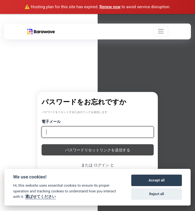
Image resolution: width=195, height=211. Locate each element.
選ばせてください (40, 196)
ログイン (101, 164)
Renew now (110, 6)
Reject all (156, 194)
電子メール (51, 121)
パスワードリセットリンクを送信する (97, 149)
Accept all (156, 180)
